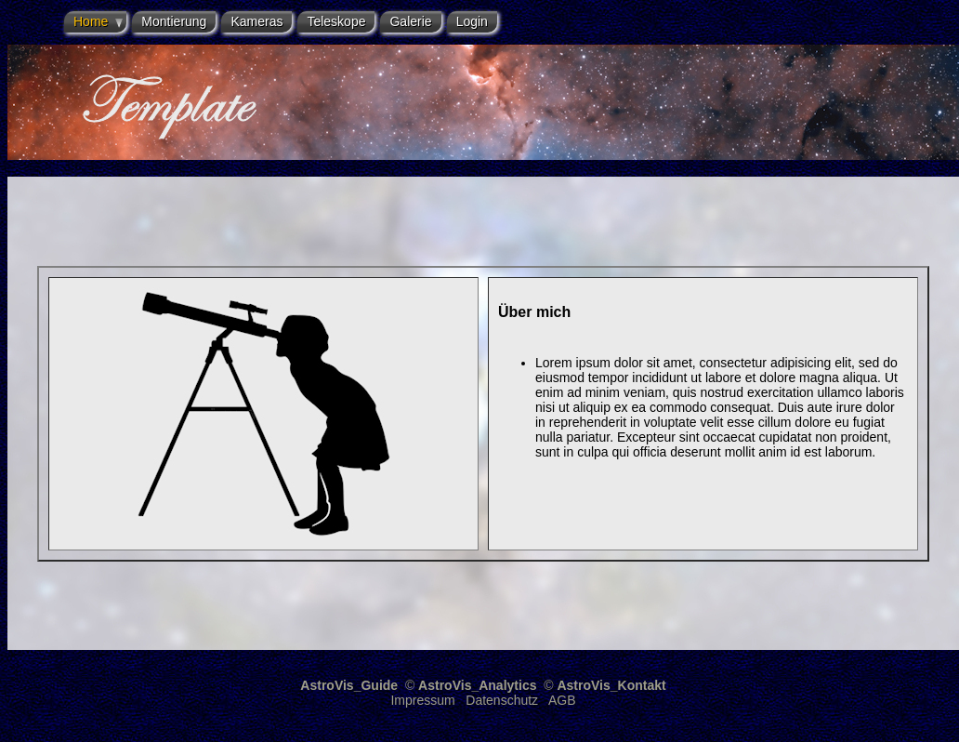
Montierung (173, 21)
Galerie (410, 21)
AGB (562, 700)
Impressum (422, 700)
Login (472, 21)
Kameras (256, 21)
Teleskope (336, 21)
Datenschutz (502, 700)
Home (90, 21)
